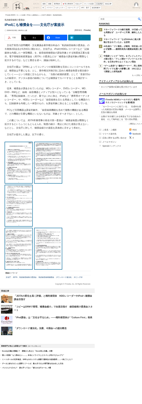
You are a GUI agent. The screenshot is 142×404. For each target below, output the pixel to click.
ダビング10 (78, 277)
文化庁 (8, 277)
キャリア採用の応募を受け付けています (119, 87)
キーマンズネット (34, 346)
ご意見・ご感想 (109, 130)
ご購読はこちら (135, 124)
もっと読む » (137, 75)
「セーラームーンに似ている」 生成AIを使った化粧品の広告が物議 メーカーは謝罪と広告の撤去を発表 (121, 109)
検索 (139, 19)
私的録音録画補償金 (46, 277)
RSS (135, 130)
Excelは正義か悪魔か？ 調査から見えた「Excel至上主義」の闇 (27, 351)
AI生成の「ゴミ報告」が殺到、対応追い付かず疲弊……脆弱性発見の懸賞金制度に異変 (123, 49)
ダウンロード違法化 (64, 277)
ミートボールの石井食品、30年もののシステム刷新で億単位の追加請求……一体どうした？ (37, 359)
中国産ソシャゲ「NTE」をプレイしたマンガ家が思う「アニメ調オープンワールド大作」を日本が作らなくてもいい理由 (123, 59)
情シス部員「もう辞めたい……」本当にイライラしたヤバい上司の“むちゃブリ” (33, 355)
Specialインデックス (111, 146)
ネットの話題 (21, 15)
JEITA (15, 277)
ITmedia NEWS (10, 15)
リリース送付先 (109, 134)
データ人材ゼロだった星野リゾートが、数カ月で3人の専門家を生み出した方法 (32, 364)
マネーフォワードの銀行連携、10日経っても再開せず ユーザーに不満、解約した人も (123, 32)
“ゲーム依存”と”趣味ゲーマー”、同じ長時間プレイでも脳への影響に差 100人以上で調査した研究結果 (123, 69)
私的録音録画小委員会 (28, 277)
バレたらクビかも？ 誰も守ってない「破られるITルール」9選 (26, 368)
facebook (137, 134)
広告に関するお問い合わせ (114, 138)
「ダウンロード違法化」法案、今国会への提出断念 (40, 328)
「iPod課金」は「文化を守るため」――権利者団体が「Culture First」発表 (53, 317)
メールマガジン (109, 142)
